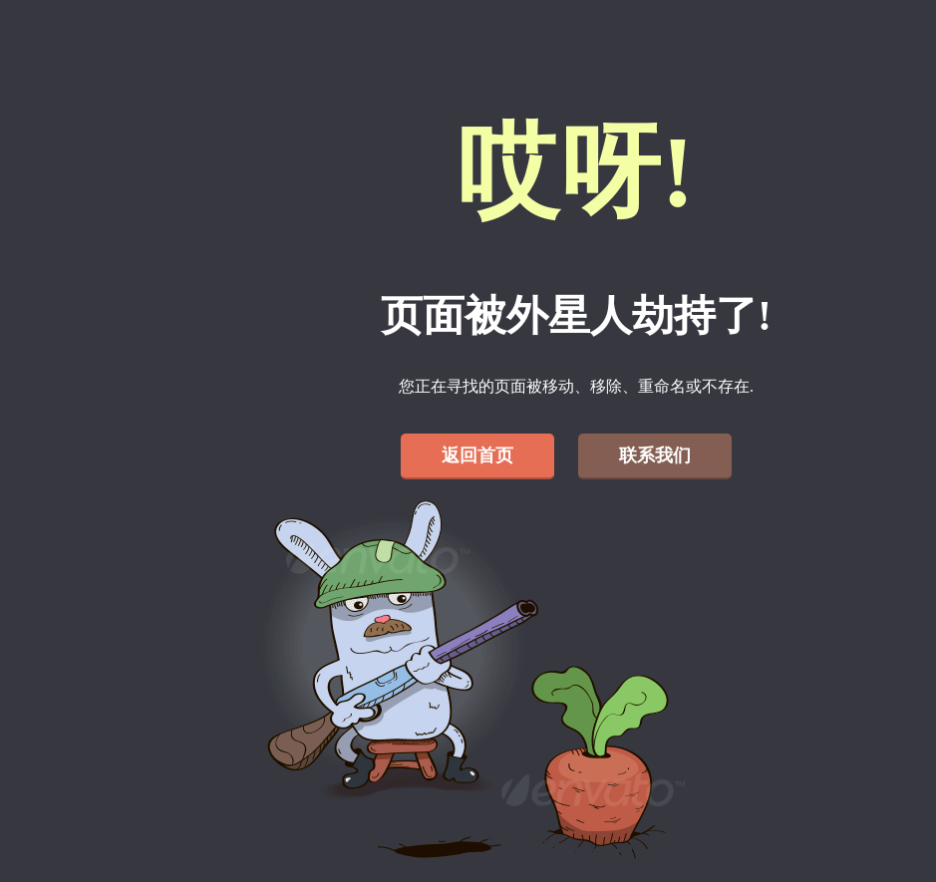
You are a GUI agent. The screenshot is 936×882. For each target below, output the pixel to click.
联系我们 (655, 455)
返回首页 (477, 455)
